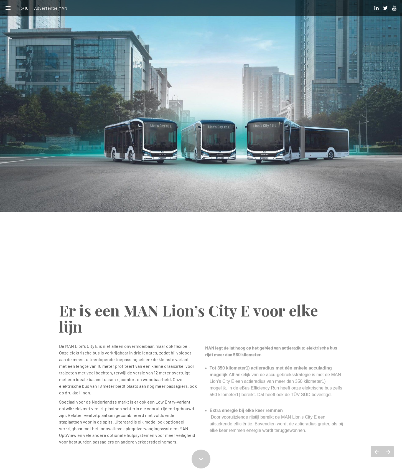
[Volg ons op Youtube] (394, 8)
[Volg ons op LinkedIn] (376, 8)
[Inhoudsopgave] (8, 8)
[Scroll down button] (201, 459)
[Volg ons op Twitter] (385, 8)
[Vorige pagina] (376, 451)
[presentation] (201, 150)
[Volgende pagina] (388, 451)
